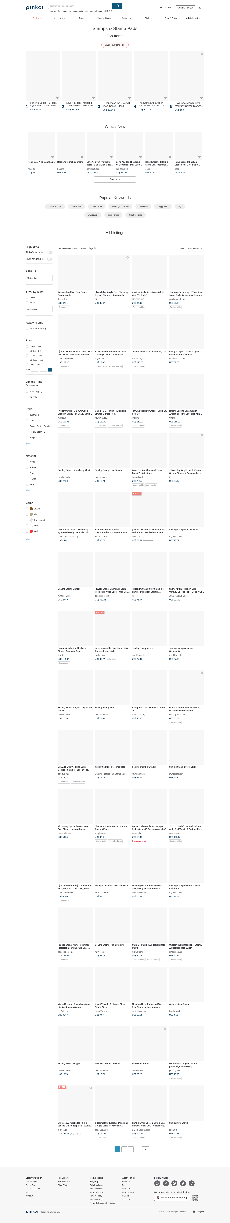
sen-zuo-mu (63, 774)
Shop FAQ (62, 1185)
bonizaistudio (93, 169)
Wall (27, 1192)
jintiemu (135, 418)
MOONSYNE (138, 299)
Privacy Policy (96, 1196)
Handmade (66, 11)
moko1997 (63, 418)
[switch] (39, 252)
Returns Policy (96, 1199)
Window (29, 1196)
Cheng (172, 418)
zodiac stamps (55, 206)
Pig (179, 206)
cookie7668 (174, 833)
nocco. (135, 596)
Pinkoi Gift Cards (33, 1189)
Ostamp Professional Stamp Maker (111, 774)
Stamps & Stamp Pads (115, 45)
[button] (50, 370)
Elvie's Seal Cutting (141, 1130)
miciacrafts (137, 536)
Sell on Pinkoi (166, 7)
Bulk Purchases (96, 1185)
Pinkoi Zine (30, 1185)
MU (96, 299)
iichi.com (126, 1199)
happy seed (163, 206)
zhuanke (173, 1130)
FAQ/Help (94, 1182)
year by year (175, 1070)
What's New (115, 126)
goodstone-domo (177, 299)
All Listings (115, 232)
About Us (126, 1182)
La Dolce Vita (64, 1011)
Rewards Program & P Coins (102, 1203)
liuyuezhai (62, 299)
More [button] (28, 443)
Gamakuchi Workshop (68, 536)
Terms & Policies (97, 1192)
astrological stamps (120, 206)
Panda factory (138, 714)
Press (124, 1185)
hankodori (143, 206)
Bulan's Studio (101, 536)
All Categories (32, 1182)
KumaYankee (101, 1011)
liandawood (174, 1011)
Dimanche (136, 833)
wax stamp (92, 215)
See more (115, 179)
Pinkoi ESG (127, 1189)
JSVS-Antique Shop (178, 596)
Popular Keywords (115, 197)
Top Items (115, 36)
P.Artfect (62, 655)
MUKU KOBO (101, 892)
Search (117, 6)
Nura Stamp (137, 952)
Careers (125, 1196)
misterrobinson (65, 833)
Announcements (97, 1189)
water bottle (78, 11)
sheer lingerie (54, 11)
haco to (31, 169)
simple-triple (100, 833)
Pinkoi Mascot (128, 1192)
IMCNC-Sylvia (138, 358)
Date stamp (97, 206)
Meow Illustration (177, 358)
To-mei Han (76, 206)
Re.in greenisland (177, 714)
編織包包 (108, 11)
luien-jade (62, 1130)
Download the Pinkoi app (172, 1197)
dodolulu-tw (137, 1070)
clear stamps (113, 215)
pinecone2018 (175, 952)
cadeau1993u (101, 1130)
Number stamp (135, 215)
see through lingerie (93, 11)
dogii (147, 169)
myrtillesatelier (64, 477)
